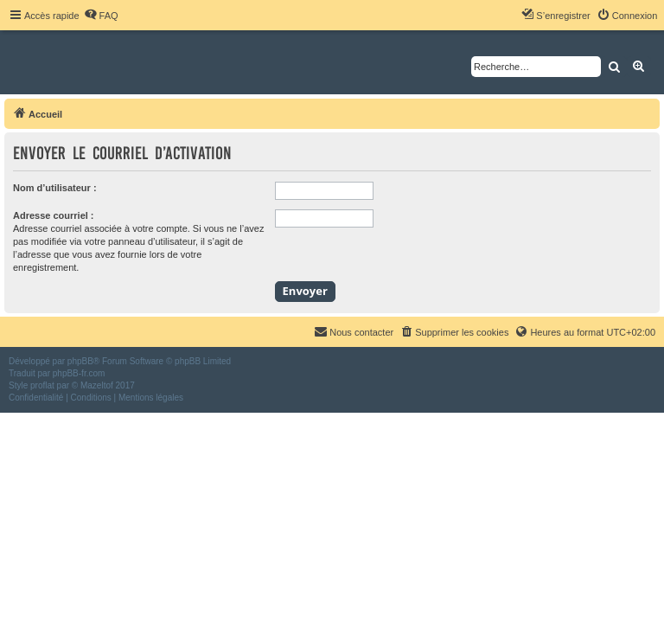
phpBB (80, 361)
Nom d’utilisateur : (55, 188)
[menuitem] (101, 15)
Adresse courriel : (53, 215)
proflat (42, 385)
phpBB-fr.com (79, 373)
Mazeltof (96, 385)
